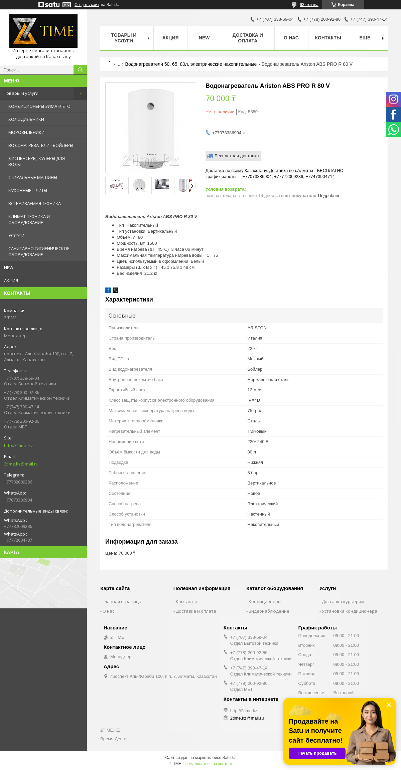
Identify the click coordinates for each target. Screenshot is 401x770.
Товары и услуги (21, 93)
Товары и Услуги (124, 37)
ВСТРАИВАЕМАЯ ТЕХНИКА (34, 203)
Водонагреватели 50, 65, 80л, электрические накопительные (191, 64)
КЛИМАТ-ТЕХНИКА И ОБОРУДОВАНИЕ (29, 219)
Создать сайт (87, 4)
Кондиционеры (265, 601)
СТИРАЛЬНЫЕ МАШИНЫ (32, 177)
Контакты (328, 37)
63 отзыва (309, 4)
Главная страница (122, 601)
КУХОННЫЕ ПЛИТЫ (27, 190)
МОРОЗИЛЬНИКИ (26, 132)
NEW (8, 267)
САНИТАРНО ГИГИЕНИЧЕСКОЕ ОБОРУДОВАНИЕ (39, 251)
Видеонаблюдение (269, 611)
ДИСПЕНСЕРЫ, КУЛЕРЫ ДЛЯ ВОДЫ (36, 161)
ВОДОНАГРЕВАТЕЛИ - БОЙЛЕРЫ (40, 145)
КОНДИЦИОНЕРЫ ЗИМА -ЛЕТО (39, 106)
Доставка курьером (343, 601)
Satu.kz (229, 757)
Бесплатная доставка (237, 155)
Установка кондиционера (349, 611)
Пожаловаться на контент (208, 763)
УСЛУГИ (16, 235)
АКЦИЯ (11, 280)
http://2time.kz (18, 445)
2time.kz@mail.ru (21, 464)
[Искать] (80, 70)
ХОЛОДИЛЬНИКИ (26, 119)
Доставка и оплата (248, 37)
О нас (291, 37)
